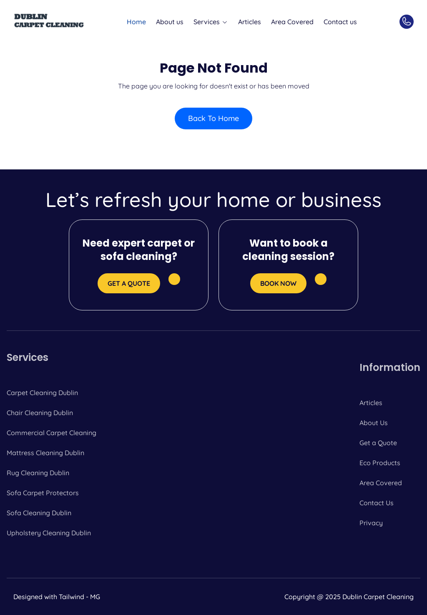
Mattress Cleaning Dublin (45, 453)
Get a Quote (378, 443)
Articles (249, 22)
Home (136, 22)
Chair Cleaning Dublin (40, 412)
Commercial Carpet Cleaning (51, 432)
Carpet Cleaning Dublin (42, 392)
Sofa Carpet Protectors (43, 493)
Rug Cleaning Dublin (38, 473)
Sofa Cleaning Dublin (39, 513)
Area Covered (292, 22)
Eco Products (379, 463)
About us (169, 22)
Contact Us (376, 503)
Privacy (371, 523)
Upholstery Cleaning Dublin (49, 533)
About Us (373, 422)
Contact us (340, 22)
